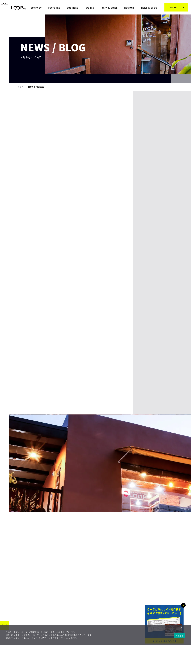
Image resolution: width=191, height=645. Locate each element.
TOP (20, 95)
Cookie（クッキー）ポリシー (36, 638)
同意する (180, 636)
